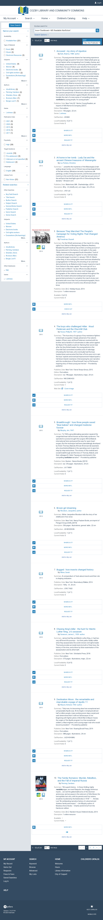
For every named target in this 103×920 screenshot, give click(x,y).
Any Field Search (12, 194)
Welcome (59, 864)
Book (8, 49)
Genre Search (11, 212)
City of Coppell (61, 874)
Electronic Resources (14, 55)
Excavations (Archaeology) (16, 76)
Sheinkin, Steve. (12, 95)
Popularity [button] (7, 140)
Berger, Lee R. (11, 101)
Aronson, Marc (11, 98)
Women (9, 67)
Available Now (11, 41)
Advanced (33, 871)
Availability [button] (7, 36)
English (9, 171)
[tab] (15, 30)
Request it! (52, 140)
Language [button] (7, 166)
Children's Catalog (66, 18)
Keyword (33, 864)
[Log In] (95, 3)
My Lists (33, 874)
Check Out (52, 309)
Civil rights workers (13, 73)
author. (70, 54)
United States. (11, 64)
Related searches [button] (10, 185)
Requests (7, 871)
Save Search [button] (15, 25)
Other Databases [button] (9, 266)
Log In (99, 3)
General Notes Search (14, 206)
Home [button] (45, 18)
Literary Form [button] (8, 175)
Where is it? (52, 130)
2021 (8, 121)
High (8, 144)
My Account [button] (10, 18)
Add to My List (66, 145)
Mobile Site (92, 914)
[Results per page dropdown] (47, 40)
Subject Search (11, 203)
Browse (32, 867)
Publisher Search (12, 209)
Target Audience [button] (9, 149)
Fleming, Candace (12, 92)
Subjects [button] (7, 59)
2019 (8, 127)
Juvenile (9, 153)
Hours (57, 867)
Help (5, 890)
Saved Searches (10, 878)
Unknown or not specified (15, 159)
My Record (7, 864)
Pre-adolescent (12, 156)
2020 (8, 124)
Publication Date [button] (9, 117)
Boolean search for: (41, 26)
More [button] (86, 18)
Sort (84, 40)
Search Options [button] (41, 35)
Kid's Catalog (92, 908)
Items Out (7, 867)
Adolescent (10, 162)
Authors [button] (6, 85)
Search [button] (29, 18)
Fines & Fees (8, 874)
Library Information (62, 871)
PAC (7, 270)
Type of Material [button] (9, 45)
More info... (52, 135)
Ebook (8, 52)
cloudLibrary (10, 89)
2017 (8, 133)
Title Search (10, 197)
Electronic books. (12, 70)
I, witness (9, 112)
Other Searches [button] (9, 190)
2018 (8, 130)
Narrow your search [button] (11, 31)
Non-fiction (10, 179)
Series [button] (6, 108)
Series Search (11, 215)
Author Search (11, 200)
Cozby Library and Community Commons (57, 10)
